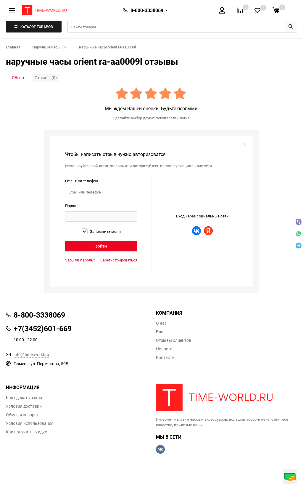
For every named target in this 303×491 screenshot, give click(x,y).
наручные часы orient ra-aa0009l (107, 47)
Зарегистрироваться (118, 260)
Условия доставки (24, 406)
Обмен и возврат (22, 415)
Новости (164, 349)
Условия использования (30, 423)
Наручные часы (46, 47)
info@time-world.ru (31, 354)
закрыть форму (244, 144)
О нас (161, 323)
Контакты (165, 357)
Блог (160, 332)
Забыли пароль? (80, 260)
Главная (13, 47)
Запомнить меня (101, 231)
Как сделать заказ (24, 398)
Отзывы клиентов (173, 340)
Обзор (18, 77)
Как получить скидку (26, 432)
